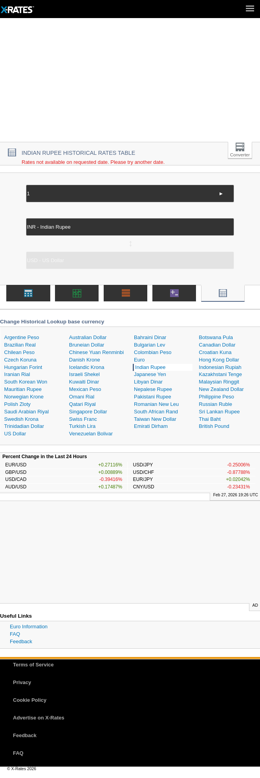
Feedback (21, 641)
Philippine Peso (216, 397)
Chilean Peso (19, 352)
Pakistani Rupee (152, 397)
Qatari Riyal (82, 404)
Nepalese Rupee (153, 389)
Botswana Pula (216, 337)
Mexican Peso (85, 389)
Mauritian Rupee (23, 389)
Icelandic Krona (86, 367)
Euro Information (29, 626)
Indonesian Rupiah (220, 367)
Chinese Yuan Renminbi (96, 352)
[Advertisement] (130, 83)
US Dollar (15, 434)
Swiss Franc (83, 419)
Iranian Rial (17, 374)
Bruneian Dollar (86, 345)
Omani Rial (81, 397)
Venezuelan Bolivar (91, 434)
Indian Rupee (150, 367)
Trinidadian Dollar (24, 426)
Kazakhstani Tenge (220, 374)
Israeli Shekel (84, 374)
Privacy (22, 682)
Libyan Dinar (148, 382)
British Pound (214, 426)
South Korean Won (26, 382)
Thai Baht (210, 419)
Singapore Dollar (88, 412)
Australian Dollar (87, 337)
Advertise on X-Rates (38, 718)
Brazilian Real (20, 345)
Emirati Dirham (151, 426)
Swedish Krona (21, 419)
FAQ (15, 634)
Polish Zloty (17, 404)
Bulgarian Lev (149, 345)
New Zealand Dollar (221, 389)
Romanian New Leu (156, 404)
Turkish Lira (82, 426)
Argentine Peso (21, 337)
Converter (240, 154)
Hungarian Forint (23, 367)
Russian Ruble (215, 404)
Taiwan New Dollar (155, 419)
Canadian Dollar (217, 345)
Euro (139, 360)
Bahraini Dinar (150, 337)
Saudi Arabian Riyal (26, 412)
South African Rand (156, 412)
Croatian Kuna (215, 352)
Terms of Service (33, 665)
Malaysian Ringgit (219, 382)
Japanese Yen (150, 374)
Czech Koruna (20, 360)
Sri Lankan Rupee (219, 412)
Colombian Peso (152, 352)
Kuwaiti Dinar (84, 382)
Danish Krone (84, 360)
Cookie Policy (29, 700)
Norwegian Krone (24, 397)
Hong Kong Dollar (219, 360)
